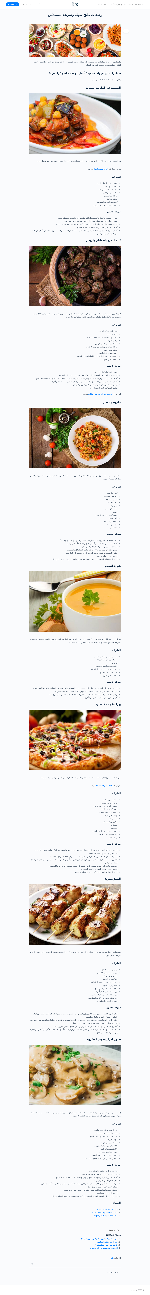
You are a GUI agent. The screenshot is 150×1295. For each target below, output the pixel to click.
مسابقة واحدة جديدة (136, 4)
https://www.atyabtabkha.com (105, 1213)
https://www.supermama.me (106, 1216)
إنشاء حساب (12, 4)
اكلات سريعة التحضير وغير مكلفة (100, 394)
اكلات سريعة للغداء (101, 169)
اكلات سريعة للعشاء (104, 785)
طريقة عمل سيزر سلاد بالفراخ (106, 1245)
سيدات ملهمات (103, 4)
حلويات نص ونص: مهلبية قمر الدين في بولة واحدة (99, 1239)
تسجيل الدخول (27, 4)
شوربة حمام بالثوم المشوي (107, 1242)
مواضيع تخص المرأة (119, 4)
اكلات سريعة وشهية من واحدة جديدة (104, 1248)
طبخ (112, 1258)
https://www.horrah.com (107, 1209)
